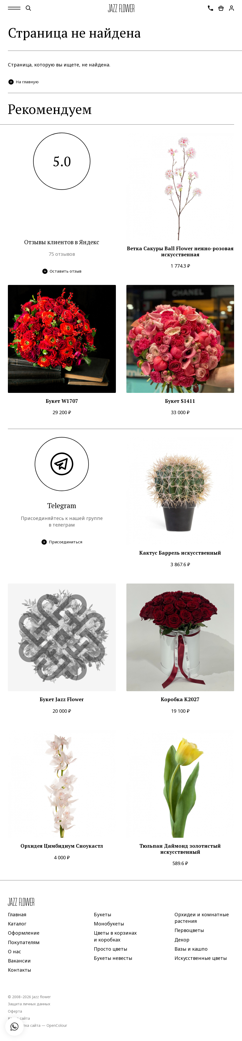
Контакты (19, 970)
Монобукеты (109, 923)
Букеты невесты (113, 958)
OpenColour (57, 1025)
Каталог (17, 923)
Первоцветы (189, 930)
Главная (17, 914)
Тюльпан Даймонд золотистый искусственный (180, 849)
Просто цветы (110, 948)
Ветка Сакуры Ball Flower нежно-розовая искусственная (180, 251)
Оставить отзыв (61, 271)
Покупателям (24, 942)
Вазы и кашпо (191, 948)
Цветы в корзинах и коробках (115, 936)
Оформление (23, 933)
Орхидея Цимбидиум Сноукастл (61, 846)
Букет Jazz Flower (62, 699)
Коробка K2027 (180, 699)
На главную (23, 82)
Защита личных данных (29, 1003)
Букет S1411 (180, 401)
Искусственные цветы (200, 958)
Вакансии (19, 960)
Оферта (15, 1010)
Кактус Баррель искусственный (180, 553)
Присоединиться (62, 542)
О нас (14, 951)
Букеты (102, 914)
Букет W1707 (62, 401)
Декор (181, 939)
